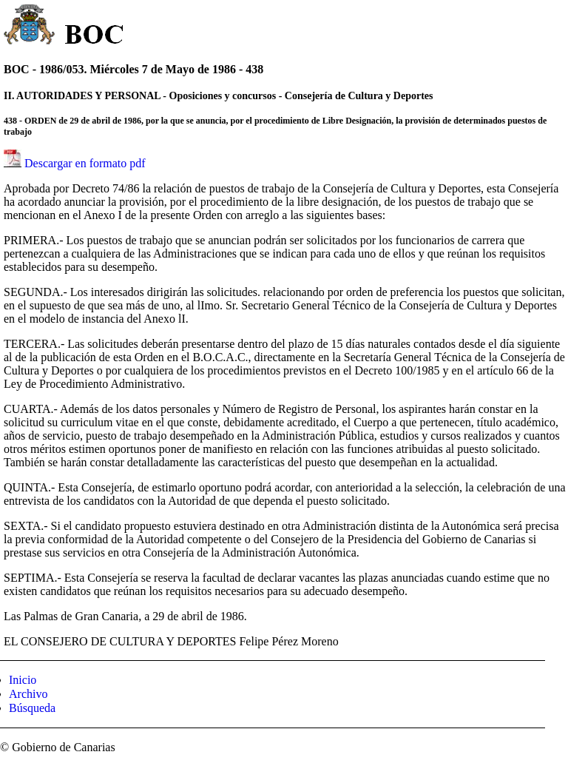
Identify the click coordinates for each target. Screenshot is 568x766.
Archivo (28, 694)
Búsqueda (32, 708)
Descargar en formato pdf (85, 163)
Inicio (22, 679)
